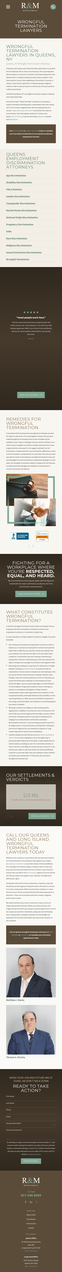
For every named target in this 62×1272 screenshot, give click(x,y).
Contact (31, 1228)
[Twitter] (36, 1202)
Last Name (10, 1103)
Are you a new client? (13, 1123)
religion (14, 110)
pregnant (40, 116)
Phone (8, 1110)
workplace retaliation (16, 864)
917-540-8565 (31, 1195)
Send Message (31, 1161)
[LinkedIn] (31, 1202)
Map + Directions (31, 1251)
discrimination (31, 873)
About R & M (31, 1215)
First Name (10, 1096)
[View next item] (33, 391)
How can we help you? (14, 1130)
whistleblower (29, 669)
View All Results (42, 816)
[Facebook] (25, 1202)
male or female (16, 116)
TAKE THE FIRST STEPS (31, 594)
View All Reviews (31, 395)
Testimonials (31, 1223)
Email (8, 1117)
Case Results (31, 1219)
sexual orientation (26, 110)
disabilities (14, 119)
